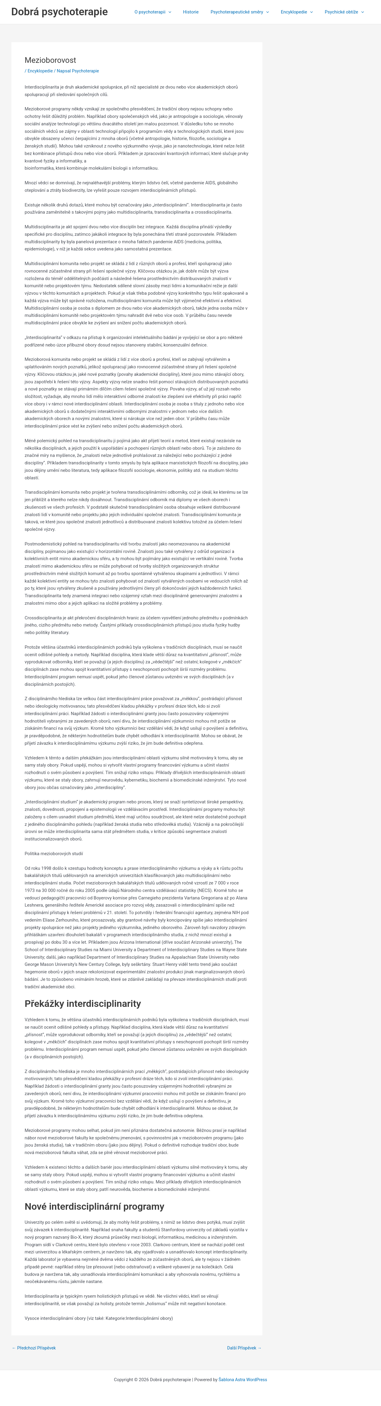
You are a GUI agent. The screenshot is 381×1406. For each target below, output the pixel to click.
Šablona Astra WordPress (243, 1379)
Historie (201, 12)
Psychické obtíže (345, 12)
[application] (182, 12)
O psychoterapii (166, 12)
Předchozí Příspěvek (35, 1348)
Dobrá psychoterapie (59, 12)
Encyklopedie (301, 12)
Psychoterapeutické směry (247, 12)
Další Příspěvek (244, 1348)
